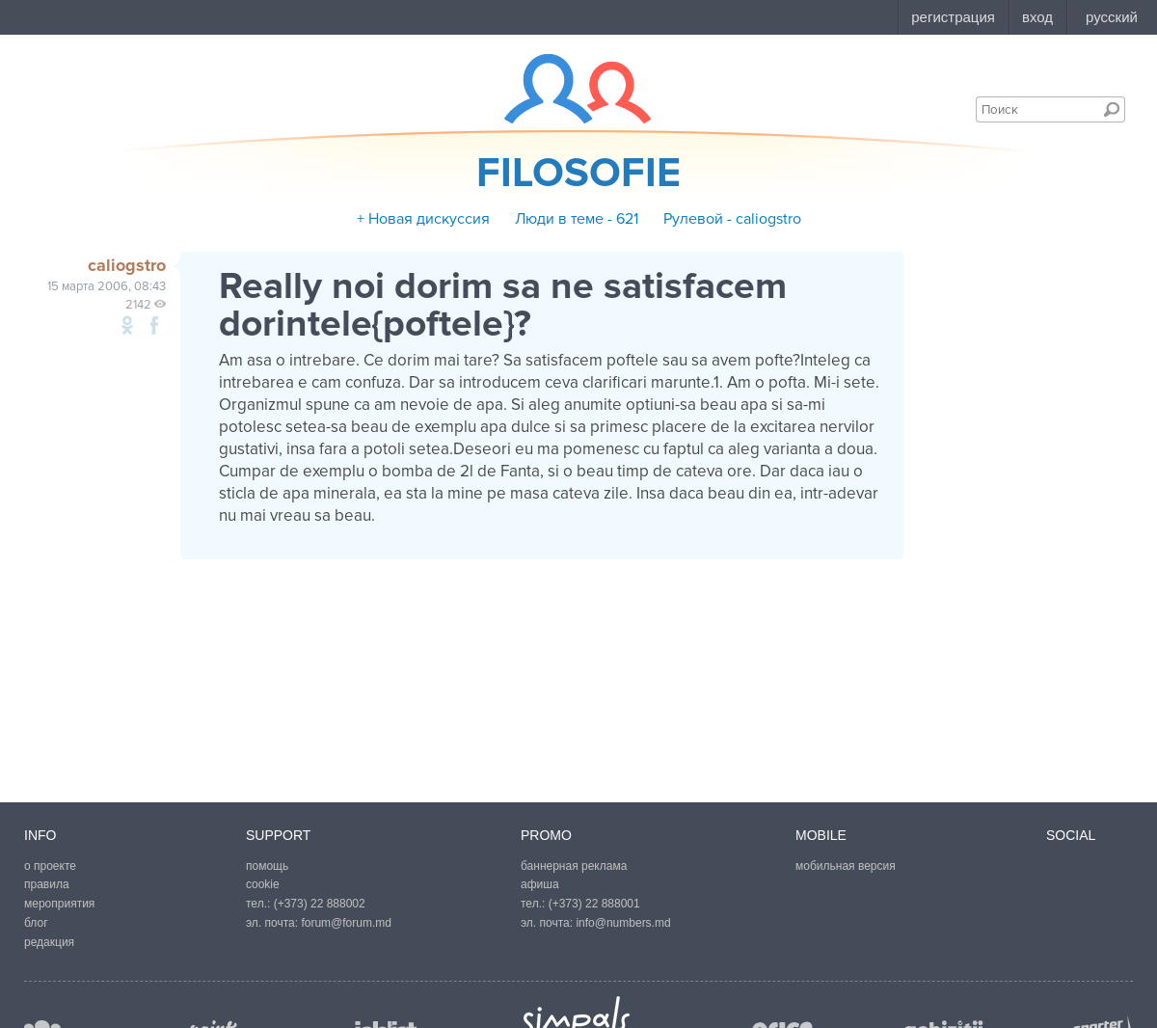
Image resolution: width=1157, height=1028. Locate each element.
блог (36, 923)
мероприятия (59, 903)
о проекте (50, 866)
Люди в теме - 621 (576, 219)
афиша (540, 884)
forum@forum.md (346, 923)
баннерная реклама (574, 866)
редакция (49, 942)
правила (46, 884)
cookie (263, 884)
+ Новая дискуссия (423, 219)
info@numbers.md (623, 923)
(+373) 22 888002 (319, 903)
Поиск (1111, 109)
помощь (267, 866)
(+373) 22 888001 (594, 903)
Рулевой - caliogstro (732, 219)
